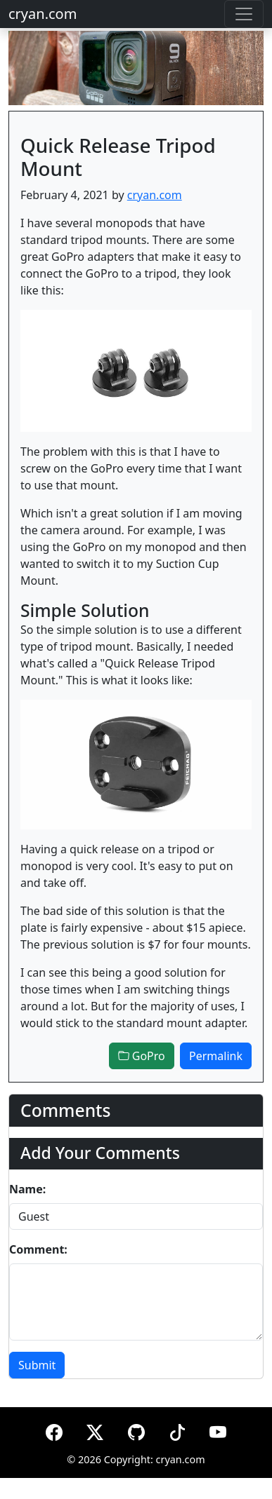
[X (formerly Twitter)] (94, 1430)
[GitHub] (136, 1430)
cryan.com (42, 13)
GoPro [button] (141, 1056)
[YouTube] (217, 1430)
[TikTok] (177, 1430)
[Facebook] (54, 1430)
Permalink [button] (215, 1056)
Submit (37, 1365)
